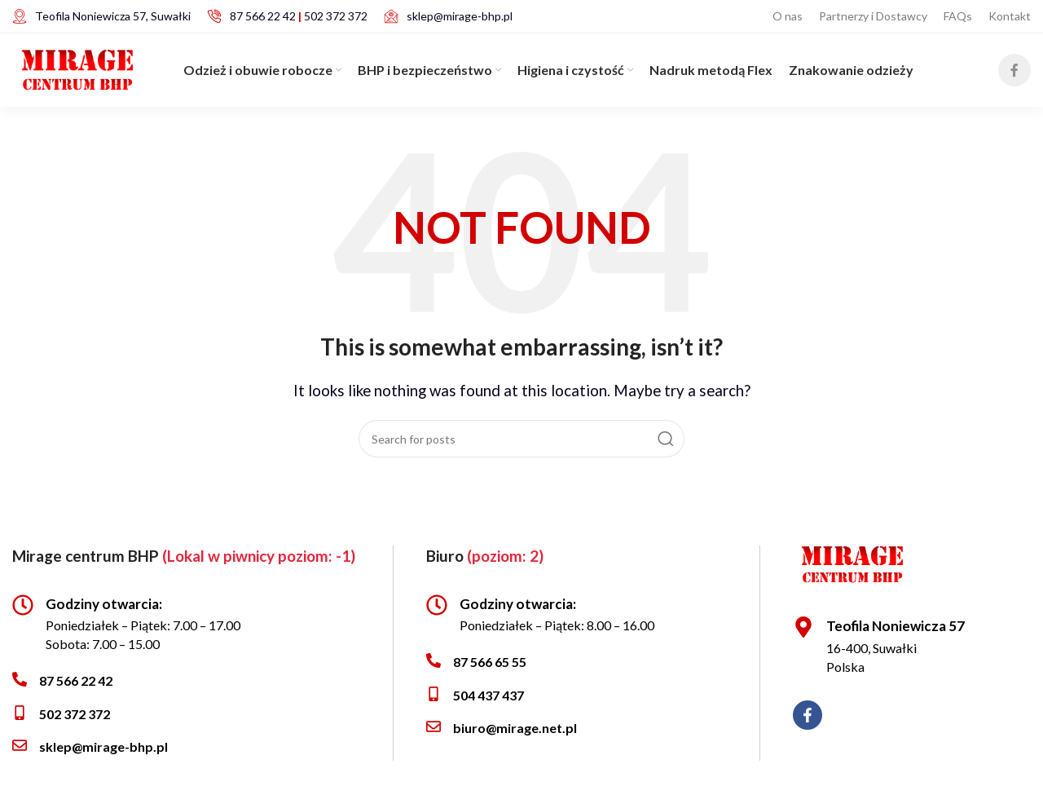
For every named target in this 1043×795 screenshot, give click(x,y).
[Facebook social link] (1014, 70)
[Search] (521, 438)
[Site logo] (77, 68)
